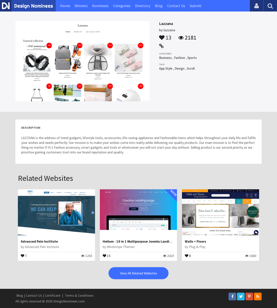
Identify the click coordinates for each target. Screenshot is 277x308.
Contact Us (176, 5)
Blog (159, 5)
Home (65, 5)
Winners (81, 5)
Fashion (179, 57)
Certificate (52, 295)
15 (106, 255)
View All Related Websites (138, 273)
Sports (192, 57)
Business (165, 57)
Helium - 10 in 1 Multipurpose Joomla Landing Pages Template (151, 241)
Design (179, 68)
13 (165, 36)
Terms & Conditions (79, 295)
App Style (165, 68)
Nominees (100, 5)
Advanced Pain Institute (39, 241)
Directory (142, 5)
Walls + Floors (195, 241)
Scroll (191, 68)
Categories (121, 5)
